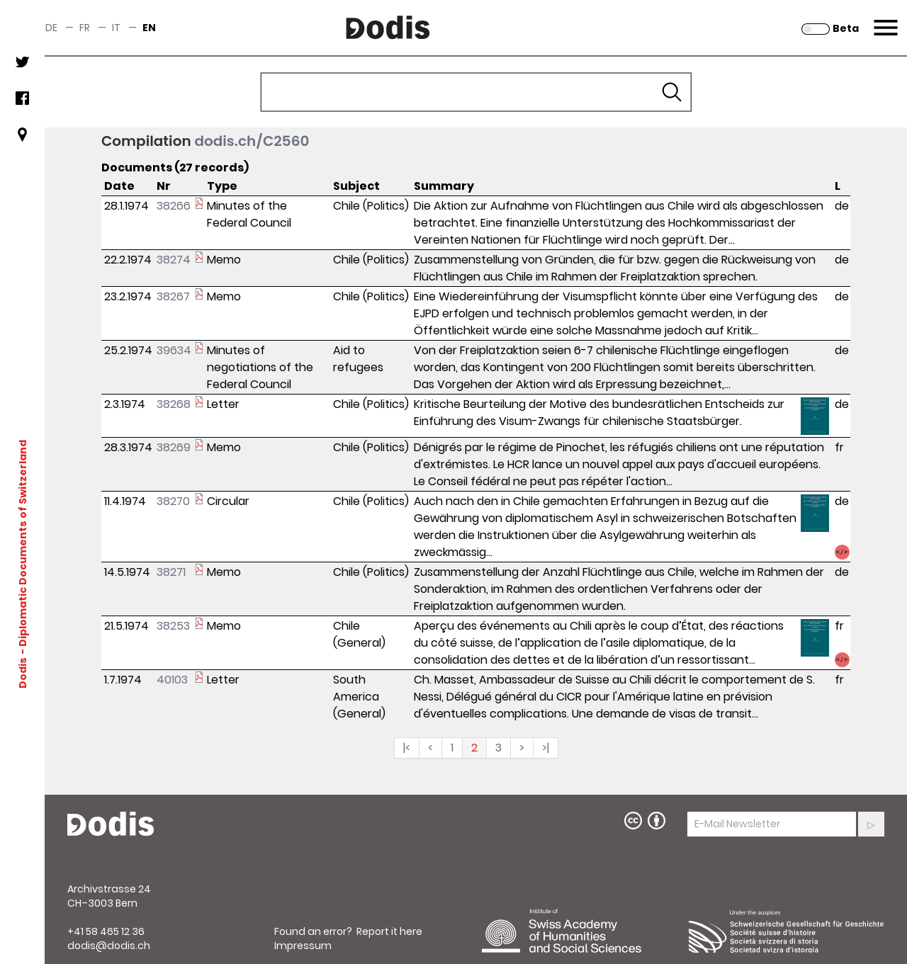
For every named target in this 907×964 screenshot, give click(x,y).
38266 (174, 206)
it (116, 28)
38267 (173, 296)
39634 (174, 350)
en (149, 28)
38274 (174, 259)
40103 (172, 679)
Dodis (23, 672)
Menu (884, 19)
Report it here (389, 931)
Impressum (303, 946)
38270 (173, 501)
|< (406, 747)
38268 (174, 404)
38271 (171, 572)
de (51, 28)
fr (84, 28)
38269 (174, 447)
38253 (173, 626)
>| (545, 747)
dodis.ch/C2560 (251, 141)
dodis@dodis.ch (108, 946)
